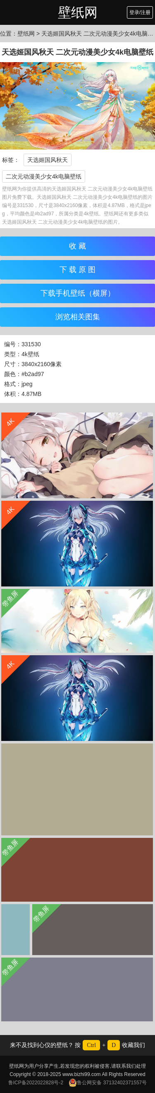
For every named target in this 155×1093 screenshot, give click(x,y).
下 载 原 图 (77, 269)
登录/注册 (139, 12)
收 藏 (77, 246)
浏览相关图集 (77, 317)
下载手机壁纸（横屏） (78, 293)
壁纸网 (78, 12)
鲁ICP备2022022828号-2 (35, 1083)
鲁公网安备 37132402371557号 (108, 1083)
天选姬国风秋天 (47, 160)
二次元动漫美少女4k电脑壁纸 (43, 176)
